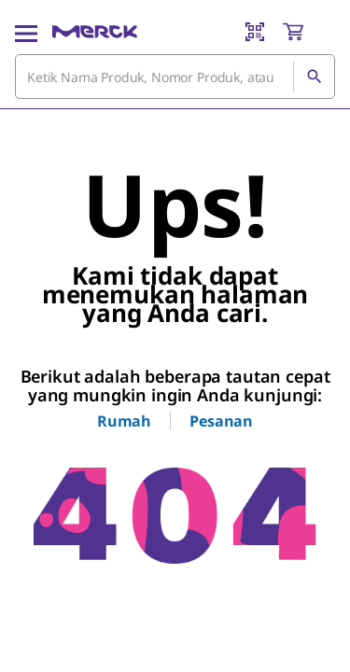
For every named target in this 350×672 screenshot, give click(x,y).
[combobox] (175, 76)
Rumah (124, 421)
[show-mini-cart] (308, 32)
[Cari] (313, 76)
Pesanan (221, 421)
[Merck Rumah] (94, 32)
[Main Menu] (26, 32)
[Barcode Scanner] (255, 32)
